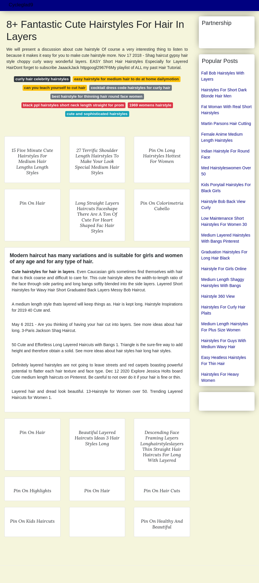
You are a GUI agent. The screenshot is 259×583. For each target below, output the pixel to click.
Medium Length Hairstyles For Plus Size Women (224, 327)
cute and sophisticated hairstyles (97, 114)
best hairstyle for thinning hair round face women (97, 96)
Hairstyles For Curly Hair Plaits (223, 310)
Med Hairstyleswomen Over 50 (226, 171)
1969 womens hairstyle (150, 105)
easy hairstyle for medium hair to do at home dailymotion (126, 79)
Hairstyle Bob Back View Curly (223, 204)
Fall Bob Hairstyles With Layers (223, 76)
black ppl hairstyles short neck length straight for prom (73, 105)
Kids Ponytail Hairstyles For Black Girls (226, 187)
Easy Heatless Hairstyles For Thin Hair (223, 360)
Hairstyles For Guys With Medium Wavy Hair (223, 343)
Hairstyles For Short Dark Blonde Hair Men (224, 93)
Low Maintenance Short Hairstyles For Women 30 (224, 221)
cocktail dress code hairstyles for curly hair (130, 88)
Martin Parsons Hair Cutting (226, 123)
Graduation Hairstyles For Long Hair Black (224, 255)
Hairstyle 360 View (218, 296)
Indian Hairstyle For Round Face (225, 154)
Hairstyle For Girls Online (224, 268)
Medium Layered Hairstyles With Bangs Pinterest (226, 238)
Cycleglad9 (21, 5)
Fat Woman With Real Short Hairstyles (226, 109)
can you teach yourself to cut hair (54, 88)
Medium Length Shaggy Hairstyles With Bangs (222, 282)
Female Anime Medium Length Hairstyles (222, 137)
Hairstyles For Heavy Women (220, 377)
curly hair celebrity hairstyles (42, 79)
